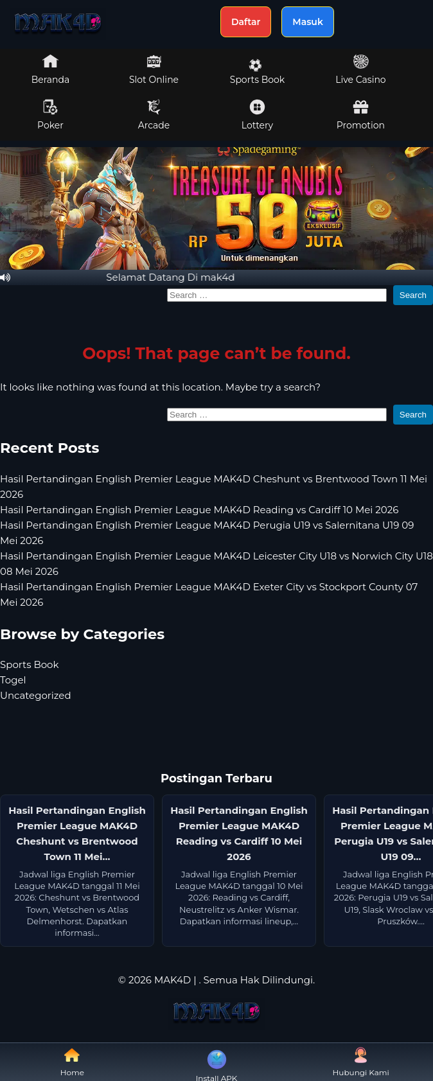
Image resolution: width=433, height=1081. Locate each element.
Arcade (154, 115)
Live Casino (360, 69)
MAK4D (172, 980)
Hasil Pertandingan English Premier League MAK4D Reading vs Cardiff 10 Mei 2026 (199, 510)
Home (72, 1062)
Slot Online (154, 69)
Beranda (50, 69)
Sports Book (257, 71)
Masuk (307, 22)
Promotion (361, 115)
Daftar (245, 22)
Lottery (257, 115)
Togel (13, 680)
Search (413, 295)
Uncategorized (35, 695)
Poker (50, 115)
